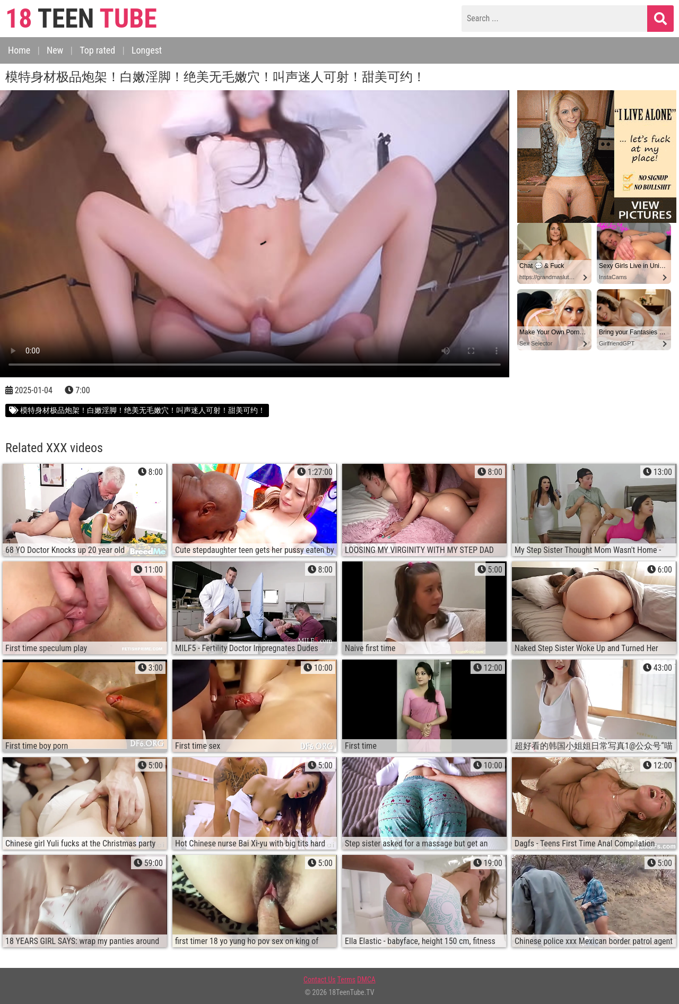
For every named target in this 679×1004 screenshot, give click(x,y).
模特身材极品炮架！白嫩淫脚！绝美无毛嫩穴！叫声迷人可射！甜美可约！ (137, 410)
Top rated (97, 50)
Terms (346, 979)
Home (19, 50)
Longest (147, 50)
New (55, 50)
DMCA (366, 979)
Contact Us (319, 979)
